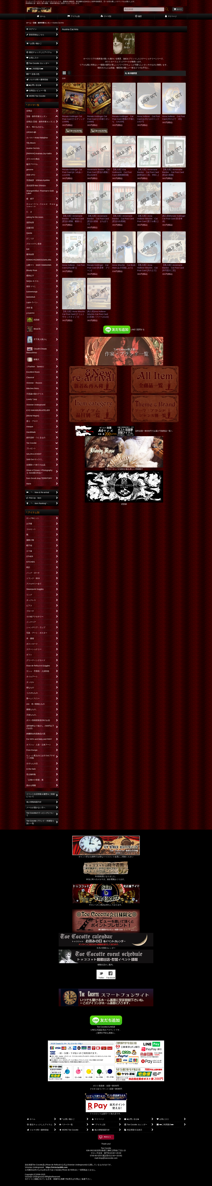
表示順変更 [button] (131, 73)
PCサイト (107, 1137)
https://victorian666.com (56, 1167)
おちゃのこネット (101, 1184)
